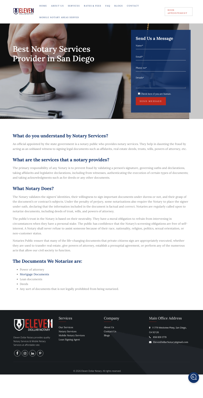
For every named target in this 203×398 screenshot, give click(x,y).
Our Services (66, 327)
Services (74, 5)
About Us (57, 5)
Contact (133, 5)
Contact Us (110, 331)
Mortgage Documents (34, 274)
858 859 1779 (160, 337)
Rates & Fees (92, 5)
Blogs (118, 5)
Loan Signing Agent (69, 339)
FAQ (107, 5)
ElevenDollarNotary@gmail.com (168, 342)
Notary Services (67, 331)
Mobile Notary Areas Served (59, 17)
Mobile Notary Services (72, 335)
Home (43, 5)
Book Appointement (177, 12)
